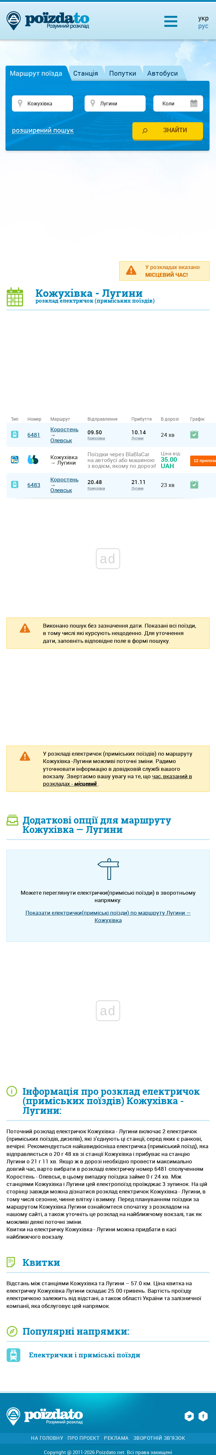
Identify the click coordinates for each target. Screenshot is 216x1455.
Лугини (137, 438)
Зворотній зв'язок (159, 1438)
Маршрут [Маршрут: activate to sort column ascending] (60, 419)
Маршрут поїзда (36, 73)
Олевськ (61, 440)
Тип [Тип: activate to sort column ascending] (14, 419)
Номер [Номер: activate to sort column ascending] (34, 419)
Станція (85, 73)
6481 (33, 434)
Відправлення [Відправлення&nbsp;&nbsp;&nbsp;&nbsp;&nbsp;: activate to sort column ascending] (104, 419)
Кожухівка (96, 438)
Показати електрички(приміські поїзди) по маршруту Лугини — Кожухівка (108, 916)
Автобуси (162, 73)
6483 (33, 485)
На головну (47, 1438)
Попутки (122, 73)
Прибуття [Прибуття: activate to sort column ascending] (141, 419)
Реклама (116, 1438)
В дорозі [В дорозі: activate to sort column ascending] (170, 419)
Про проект (83, 1438)
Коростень (64, 429)
